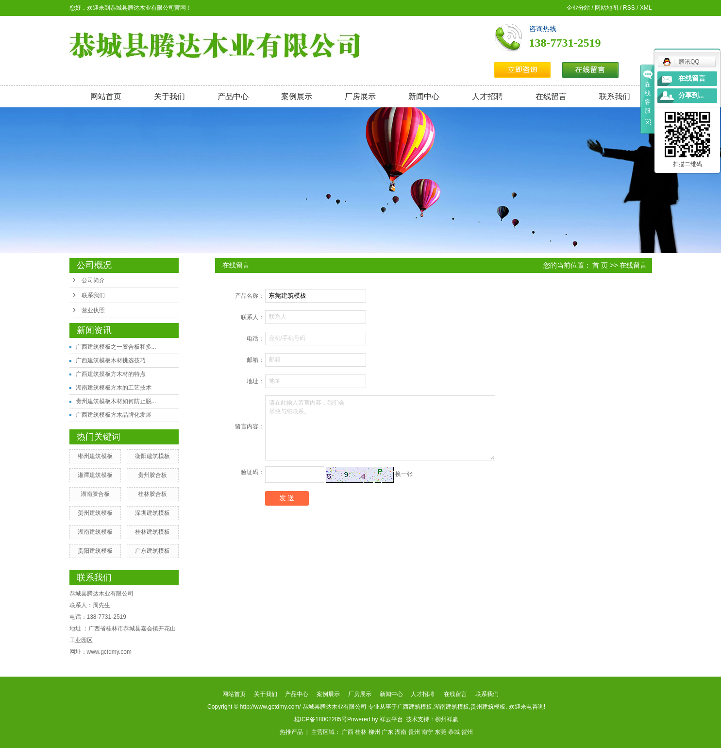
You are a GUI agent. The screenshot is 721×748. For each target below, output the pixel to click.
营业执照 (93, 310)
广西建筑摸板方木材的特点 (111, 374)
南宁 (427, 732)
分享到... (691, 95)
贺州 (467, 732)
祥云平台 (391, 719)
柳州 (374, 732)
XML (646, 7)
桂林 (361, 732)
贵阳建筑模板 (95, 550)
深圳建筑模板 (152, 513)
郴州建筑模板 (95, 456)
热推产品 (291, 732)
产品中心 (233, 96)
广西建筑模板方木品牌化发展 (113, 414)
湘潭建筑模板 (95, 475)
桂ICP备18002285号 (320, 719)
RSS (629, 7)
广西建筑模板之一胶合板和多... (116, 346)
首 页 (600, 265)
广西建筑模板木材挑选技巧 (111, 360)
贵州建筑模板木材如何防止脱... (116, 401)
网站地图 (606, 7)
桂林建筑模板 (152, 531)
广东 (387, 732)
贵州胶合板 (152, 475)
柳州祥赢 (446, 719)
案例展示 (296, 96)
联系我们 (614, 96)
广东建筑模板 (152, 550)
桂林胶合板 (152, 494)
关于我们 (169, 96)
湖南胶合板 (95, 494)
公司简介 (93, 280)
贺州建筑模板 (95, 513)
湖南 (400, 732)
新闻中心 (423, 96)
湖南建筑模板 (95, 531)
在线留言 (551, 96)
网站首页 (105, 96)
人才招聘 (487, 96)
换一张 (404, 474)
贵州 (414, 732)
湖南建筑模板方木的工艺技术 (113, 387)
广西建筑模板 (414, 706)
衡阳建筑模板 (152, 456)
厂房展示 (360, 96)
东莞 (440, 732)
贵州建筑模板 (487, 706)
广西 (347, 732)
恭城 (454, 732)
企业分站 (578, 7)
